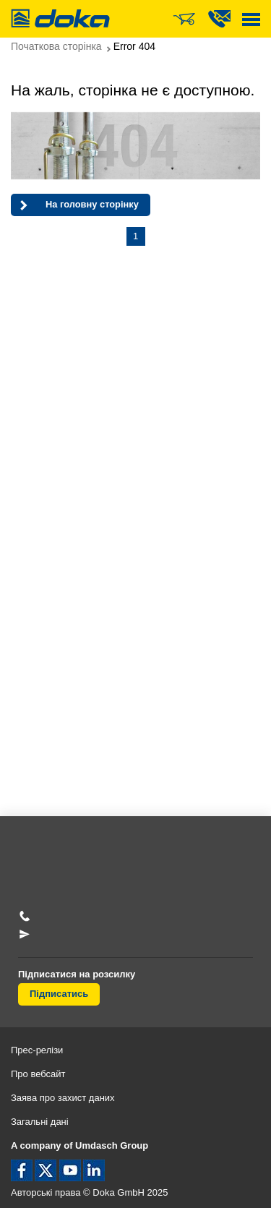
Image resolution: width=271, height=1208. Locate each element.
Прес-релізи (37, 1050)
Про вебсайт (38, 1073)
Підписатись (59, 993)
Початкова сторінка (56, 46)
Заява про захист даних (63, 1097)
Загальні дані (40, 1121)
